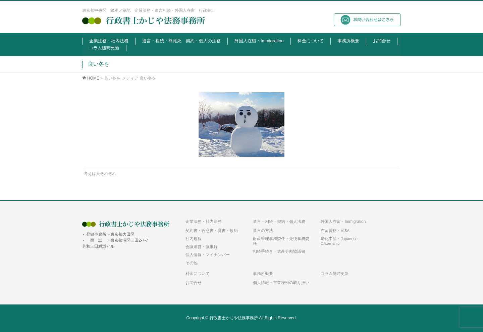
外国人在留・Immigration (343, 221)
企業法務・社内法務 (203, 221)
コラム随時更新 (335, 273)
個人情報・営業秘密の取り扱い (281, 282)
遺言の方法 (263, 230)
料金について (197, 273)
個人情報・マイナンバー (207, 254)
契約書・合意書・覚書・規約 (211, 230)
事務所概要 (263, 273)
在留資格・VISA (335, 230)
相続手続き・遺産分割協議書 (279, 251)
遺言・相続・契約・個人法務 (279, 221)
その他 (191, 262)
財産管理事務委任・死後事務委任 (281, 240)
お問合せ (193, 282)
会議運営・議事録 (201, 246)
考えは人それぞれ (100, 173)
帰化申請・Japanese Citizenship (339, 240)
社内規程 (193, 238)
